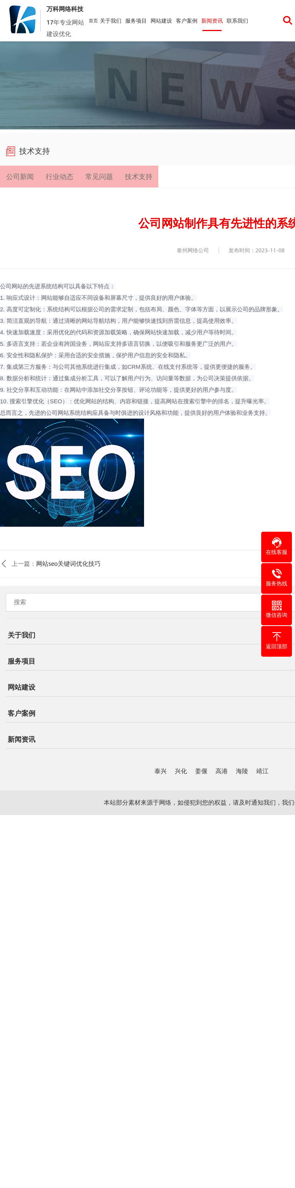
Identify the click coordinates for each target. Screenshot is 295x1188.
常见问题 (98, 176)
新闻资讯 (212, 21)
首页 (93, 20)
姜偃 (201, 772)
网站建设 (161, 21)
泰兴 (160, 772)
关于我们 (110, 21)
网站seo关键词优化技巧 (68, 564)
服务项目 (136, 21)
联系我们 (237, 21)
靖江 (262, 772)
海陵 (242, 772)
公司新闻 (19, 176)
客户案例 (186, 21)
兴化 (181, 772)
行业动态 (59, 176)
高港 (221, 772)
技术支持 (138, 176)
